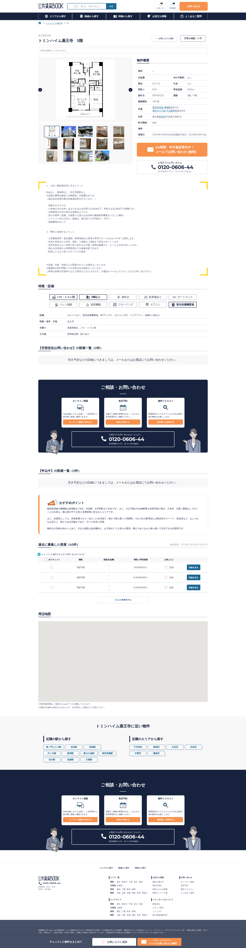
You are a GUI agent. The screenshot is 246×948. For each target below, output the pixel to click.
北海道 (119, 885)
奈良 (139, 893)
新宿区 (162, 116)
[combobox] (89, 6)
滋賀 (134, 893)
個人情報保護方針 (160, 915)
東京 (118, 882)
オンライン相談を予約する (80, 422)
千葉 (130, 882)
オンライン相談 (187, 882)
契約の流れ (157, 885)
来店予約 (184, 885)
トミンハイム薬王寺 (54, 23)
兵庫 (124, 893)
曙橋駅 (167, 107)
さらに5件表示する (123, 600)
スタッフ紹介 (158, 907)
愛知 (118, 889)
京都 (129, 893)
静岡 (134, 889)
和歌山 (144, 893)
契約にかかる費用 (160, 889)
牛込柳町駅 (171, 110)
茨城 (140, 882)
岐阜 (129, 889)
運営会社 (156, 904)
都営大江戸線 (159, 110)
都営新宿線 (157, 107)
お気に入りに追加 (164, 38)
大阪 (118, 893)
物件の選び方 (158, 882)
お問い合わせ (193, 6)
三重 (124, 889)
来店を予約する (123, 422)
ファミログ (157, 911)
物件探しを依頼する (165, 422)
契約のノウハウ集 (160, 893)
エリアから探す (106, 868)
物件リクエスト (187, 889)
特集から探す (140, 868)
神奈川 (124, 882)
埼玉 (135, 882)
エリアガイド (115, 899)
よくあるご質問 (187, 893)
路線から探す (124, 868)
